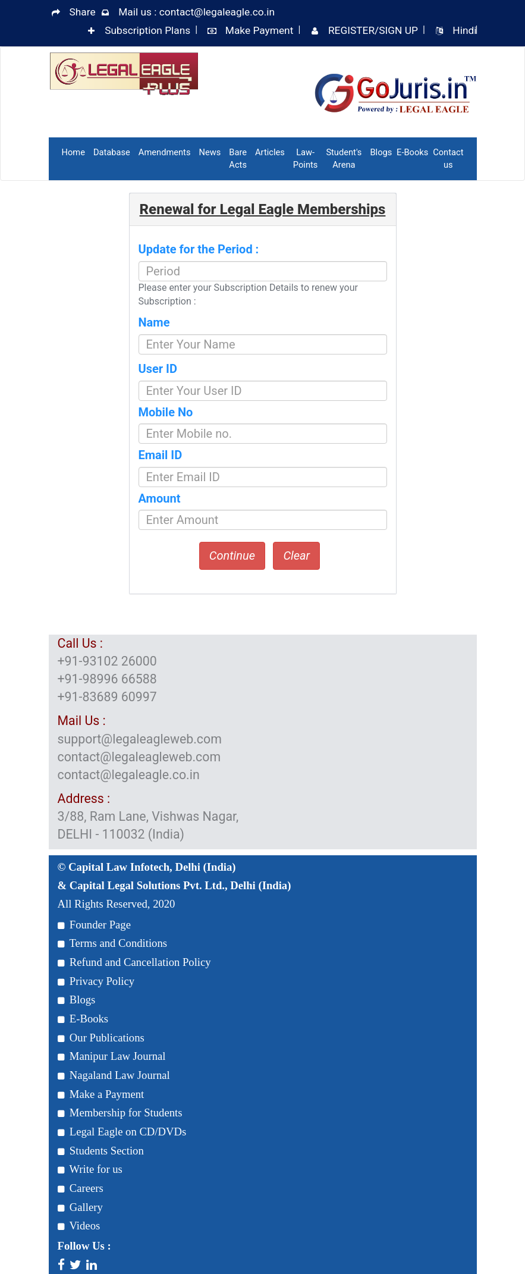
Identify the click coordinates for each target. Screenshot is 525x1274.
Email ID (161, 455)
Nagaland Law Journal (114, 1075)
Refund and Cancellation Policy (134, 962)
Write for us (90, 1169)
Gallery (80, 1207)
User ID (158, 369)
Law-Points (305, 158)
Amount (160, 498)
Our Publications (101, 1037)
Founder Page (94, 924)
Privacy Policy (96, 981)
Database (111, 152)
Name (154, 322)
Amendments (165, 152)
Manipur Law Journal (112, 1056)
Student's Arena (343, 158)
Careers (80, 1188)
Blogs (381, 152)
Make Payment (259, 30)
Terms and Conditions (113, 943)
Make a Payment (101, 1094)
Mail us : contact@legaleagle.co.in (196, 12)
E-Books (412, 152)
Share (83, 12)
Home (73, 152)
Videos (79, 1225)
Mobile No (166, 412)
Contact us (448, 158)
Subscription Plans (147, 30)
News (210, 152)
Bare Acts (238, 158)
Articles (270, 152)
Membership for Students (120, 1112)
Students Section (101, 1150)
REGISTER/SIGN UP (373, 30)
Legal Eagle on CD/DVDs (122, 1131)
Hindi (464, 30)
